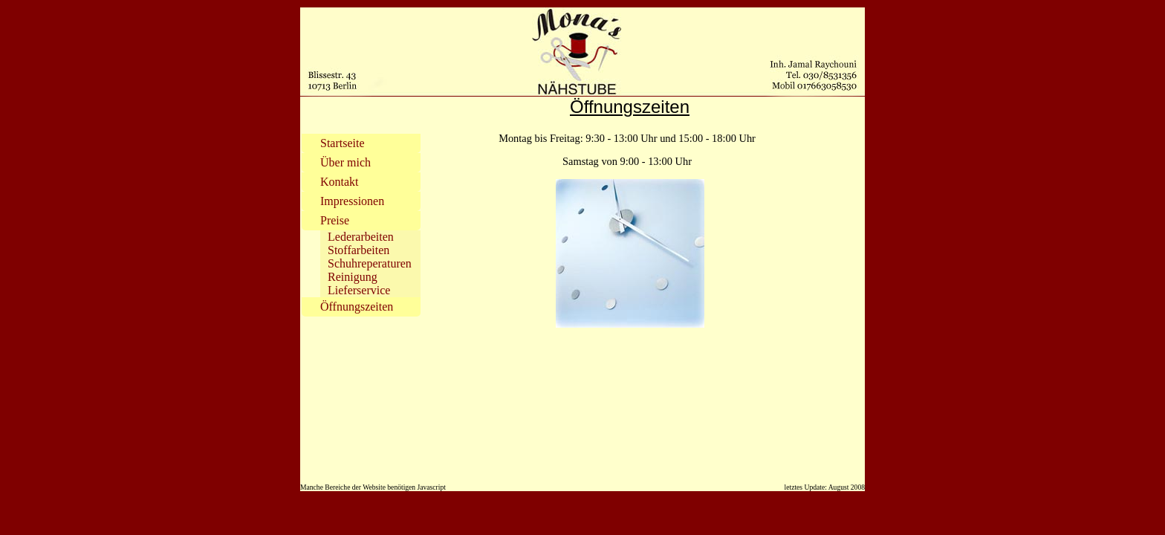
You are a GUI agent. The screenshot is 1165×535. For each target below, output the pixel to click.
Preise (334, 220)
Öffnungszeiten (356, 306)
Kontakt (339, 181)
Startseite (342, 143)
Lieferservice (359, 290)
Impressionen (352, 201)
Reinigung (352, 276)
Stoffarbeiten (358, 250)
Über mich (345, 162)
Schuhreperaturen (370, 263)
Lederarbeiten (361, 236)
